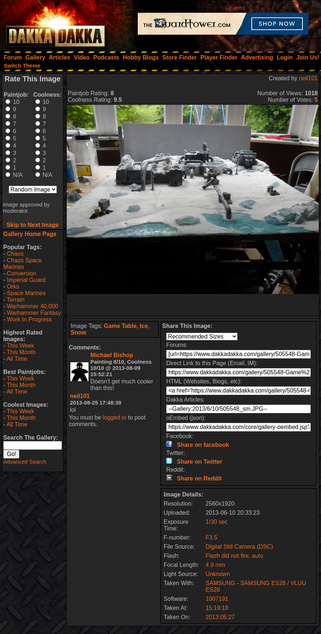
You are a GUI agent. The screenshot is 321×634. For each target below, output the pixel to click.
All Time (17, 359)
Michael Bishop (111, 355)
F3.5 (211, 537)
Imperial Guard (26, 280)
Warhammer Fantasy (34, 313)
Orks (13, 286)
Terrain (15, 300)
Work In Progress (29, 319)
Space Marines (26, 293)
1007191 (216, 599)
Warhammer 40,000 (32, 306)
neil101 (308, 78)
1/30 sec (216, 522)
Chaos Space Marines (22, 263)
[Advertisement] (192, 305)
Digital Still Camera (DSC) (239, 547)
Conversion (21, 273)
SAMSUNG (220, 583)
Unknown (217, 574)
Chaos (15, 254)
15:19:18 (216, 608)
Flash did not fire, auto (234, 556)
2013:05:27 (220, 617)
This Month (21, 352)
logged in (114, 417)
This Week (20, 346)
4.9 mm (215, 565)
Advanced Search (24, 462)
